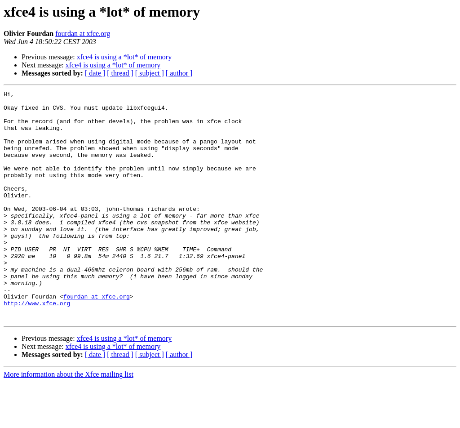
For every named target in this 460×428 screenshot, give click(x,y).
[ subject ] (149, 73)
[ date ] (95, 73)
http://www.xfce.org (37, 346)
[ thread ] (120, 73)
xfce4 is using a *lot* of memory (124, 57)
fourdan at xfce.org (82, 33)
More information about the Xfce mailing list (68, 420)
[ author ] (179, 73)
